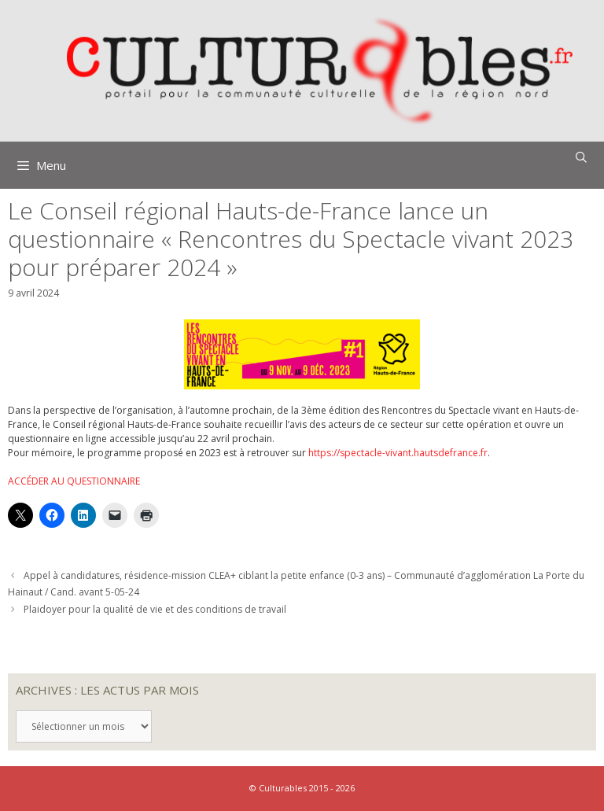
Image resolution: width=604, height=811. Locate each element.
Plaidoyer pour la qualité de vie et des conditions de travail (155, 609)
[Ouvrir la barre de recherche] (581, 157)
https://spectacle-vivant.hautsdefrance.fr (398, 452)
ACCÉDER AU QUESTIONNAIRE (74, 481)
